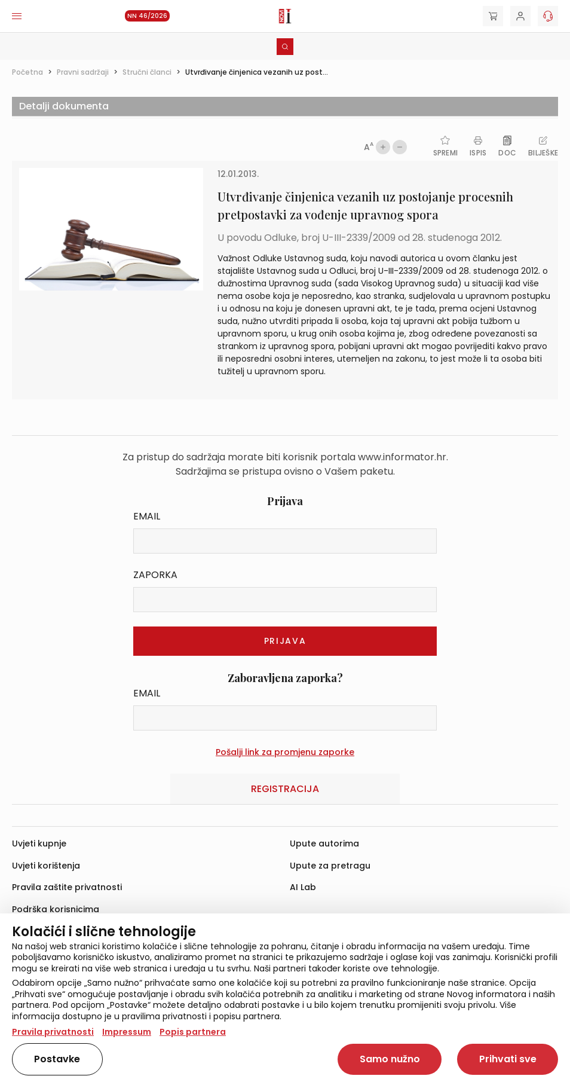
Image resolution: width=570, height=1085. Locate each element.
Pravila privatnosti (53, 1032)
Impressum (126, 1032)
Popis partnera (193, 1032)
